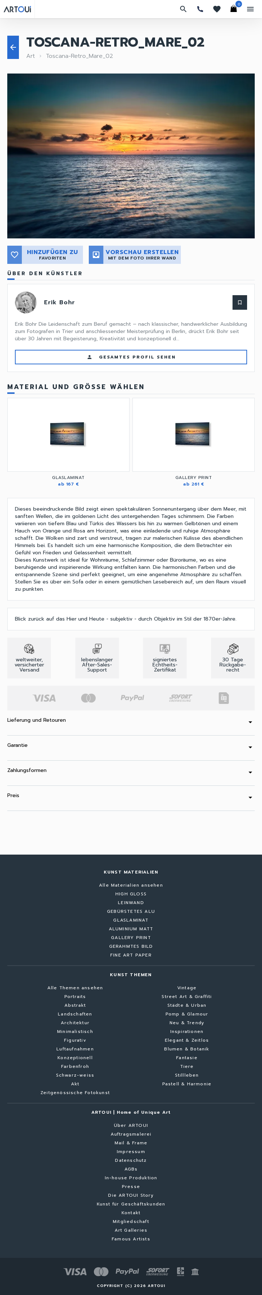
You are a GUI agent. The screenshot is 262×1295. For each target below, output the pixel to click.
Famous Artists (131, 1239)
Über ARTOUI (131, 1125)
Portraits (75, 996)
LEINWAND (131, 902)
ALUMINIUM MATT (131, 929)
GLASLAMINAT (130, 920)
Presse (131, 1186)
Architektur (75, 1022)
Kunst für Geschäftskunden (131, 1204)
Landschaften (75, 1014)
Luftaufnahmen (75, 1049)
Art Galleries (131, 1230)
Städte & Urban (187, 1005)
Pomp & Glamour (187, 1014)
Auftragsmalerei (131, 1134)
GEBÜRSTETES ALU (131, 911)
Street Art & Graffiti (187, 996)
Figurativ (75, 1040)
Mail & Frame (131, 1143)
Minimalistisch (75, 1031)
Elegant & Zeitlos (187, 1040)
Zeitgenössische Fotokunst (75, 1092)
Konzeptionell (75, 1057)
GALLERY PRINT (131, 937)
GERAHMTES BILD (131, 946)
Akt (75, 1084)
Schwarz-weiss (75, 1075)
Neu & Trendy (187, 1022)
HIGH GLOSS (131, 894)
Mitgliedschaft (131, 1221)
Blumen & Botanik (186, 1049)
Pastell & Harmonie (187, 1084)
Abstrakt (75, 1005)
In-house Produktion (131, 1178)
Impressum (131, 1151)
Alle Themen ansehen (75, 988)
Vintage (186, 988)
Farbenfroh (75, 1066)
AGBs (131, 1169)
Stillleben (187, 1075)
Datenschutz (131, 1160)
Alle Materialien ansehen (131, 885)
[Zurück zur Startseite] (17, 9)
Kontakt (131, 1212)
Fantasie (187, 1057)
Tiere (187, 1066)
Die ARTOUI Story (131, 1195)
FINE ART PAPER (131, 955)
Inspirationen (187, 1031)
